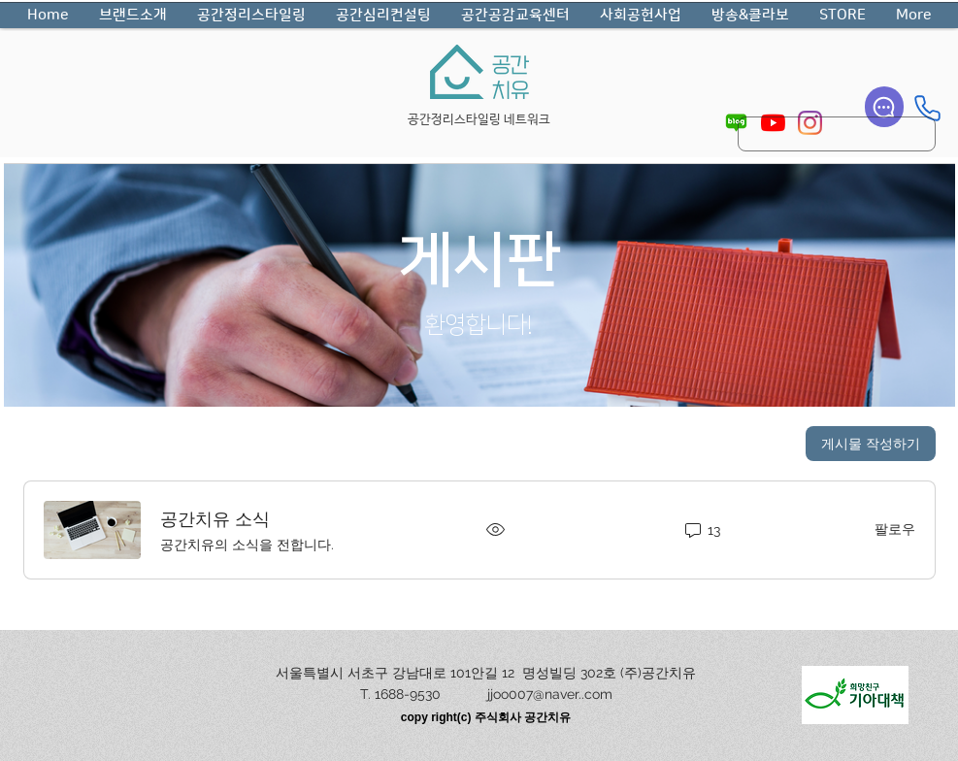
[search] (837, 133)
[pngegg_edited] (736, 123)
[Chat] (884, 106)
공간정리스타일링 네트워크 (479, 120)
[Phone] (927, 107)
